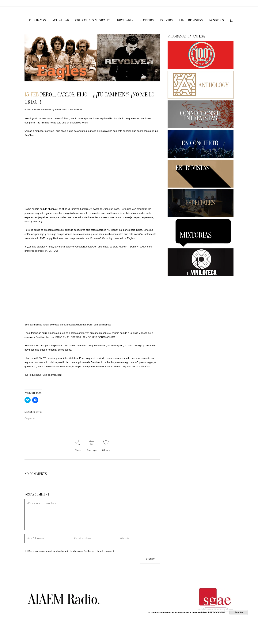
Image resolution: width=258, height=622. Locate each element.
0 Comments (76, 109)
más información (216, 612)
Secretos (47, 109)
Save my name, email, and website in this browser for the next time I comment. (71, 551)
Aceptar (239, 612)
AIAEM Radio (61, 109)
